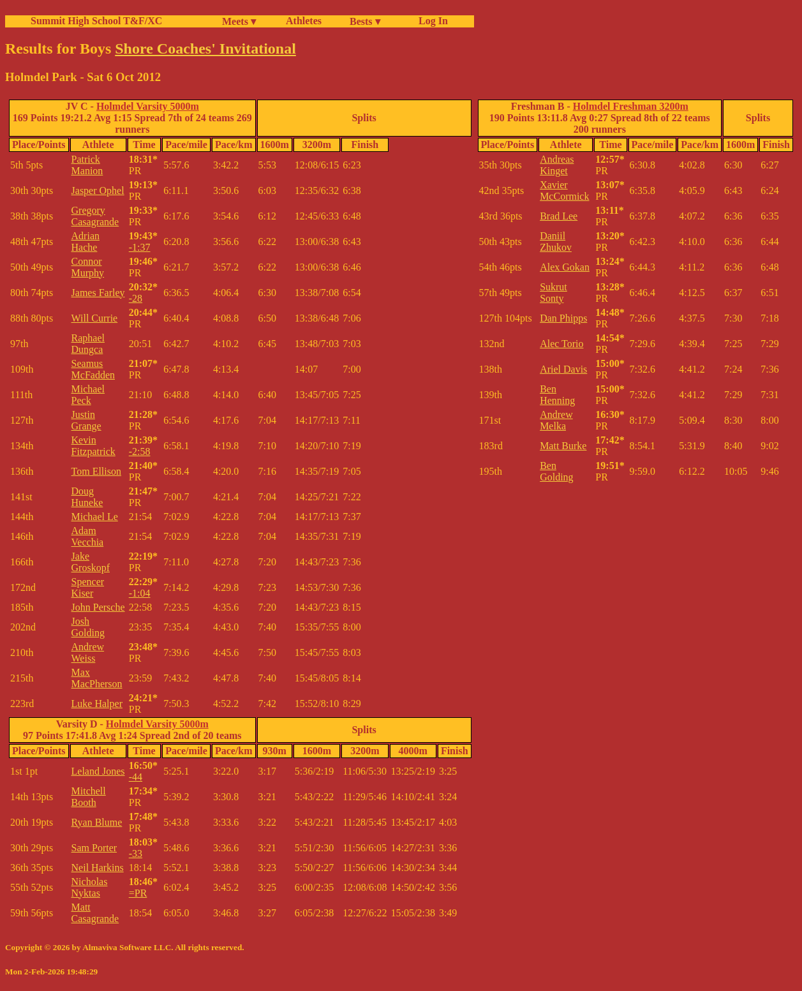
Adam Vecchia (87, 536)
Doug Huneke (87, 497)
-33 (135, 853)
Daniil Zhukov (556, 241)
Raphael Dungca (88, 343)
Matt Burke (563, 445)
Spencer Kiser (88, 587)
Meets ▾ (239, 21)
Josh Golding (88, 627)
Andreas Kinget (557, 165)
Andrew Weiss (88, 652)
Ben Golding (556, 471)
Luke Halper (97, 703)
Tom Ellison (96, 471)
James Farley (98, 292)
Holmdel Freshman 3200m (630, 106)
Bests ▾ (365, 21)
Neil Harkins (97, 867)
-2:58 (140, 451)
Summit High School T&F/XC (96, 20)
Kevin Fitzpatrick (93, 446)
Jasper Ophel (97, 190)
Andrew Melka (556, 420)
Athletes (304, 20)
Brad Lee (558, 216)
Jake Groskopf (90, 562)
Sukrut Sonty (553, 292)
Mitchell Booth (88, 797)
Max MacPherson (97, 678)
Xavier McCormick (564, 190)
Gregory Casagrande (95, 216)
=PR (138, 893)
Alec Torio (561, 343)
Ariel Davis (563, 369)
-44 (135, 776)
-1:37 (140, 247)
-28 (135, 298)
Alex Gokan (565, 267)
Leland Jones (98, 771)
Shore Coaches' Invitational (205, 48)
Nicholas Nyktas (89, 887)
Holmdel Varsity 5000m (147, 106)
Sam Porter (94, 847)
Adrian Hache (85, 241)
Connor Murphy (88, 267)
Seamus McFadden (93, 369)
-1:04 (140, 593)
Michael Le (94, 516)
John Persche (98, 607)
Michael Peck (88, 395)
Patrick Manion (87, 165)
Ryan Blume (97, 822)
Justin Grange (86, 420)
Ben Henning (557, 395)
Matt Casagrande (95, 913)
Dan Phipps (563, 318)
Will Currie (94, 318)
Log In (430, 20)
